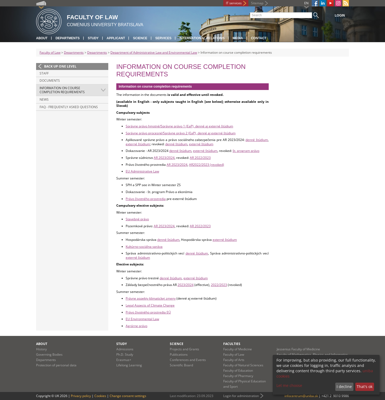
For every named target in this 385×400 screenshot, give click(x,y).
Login (340, 15)
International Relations (202, 38)
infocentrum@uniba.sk (301, 396)
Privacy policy (81, 396)
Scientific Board (181, 365)
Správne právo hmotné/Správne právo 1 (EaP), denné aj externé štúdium (179, 126)
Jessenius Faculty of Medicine (298, 349)
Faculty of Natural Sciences (243, 365)
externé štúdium (138, 144)
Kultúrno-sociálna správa (144, 246)
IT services (234, 3)
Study (93, 38)
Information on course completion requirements (62, 90)
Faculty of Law (50, 52)
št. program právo (246, 150)
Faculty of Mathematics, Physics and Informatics (312, 354)
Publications (179, 354)
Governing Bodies (49, 354)
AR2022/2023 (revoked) (206, 164)
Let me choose (289, 385)
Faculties (231, 344)
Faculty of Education (238, 370)
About (42, 38)
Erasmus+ (123, 360)
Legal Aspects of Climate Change (150, 305)
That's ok (364, 386)
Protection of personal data (56, 365)
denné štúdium (256, 140)
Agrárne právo (136, 326)
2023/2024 (186, 285)
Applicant (116, 38)
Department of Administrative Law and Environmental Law (153, 52)
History (41, 349)
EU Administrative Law (142, 171)
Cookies (100, 396)
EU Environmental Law (142, 319)
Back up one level (60, 66)
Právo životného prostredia (146, 199)
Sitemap (257, 3)
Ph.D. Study (124, 354)
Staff (44, 73)
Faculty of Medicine (237, 349)
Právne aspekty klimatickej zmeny (151, 298)
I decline (344, 386)
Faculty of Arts (233, 360)
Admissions (124, 349)
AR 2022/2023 (200, 157)
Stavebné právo (137, 219)
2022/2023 (219, 285)
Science (140, 38)
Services (163, 38)
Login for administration (241, 396)
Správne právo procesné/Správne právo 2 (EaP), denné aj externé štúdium (181, 133)
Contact (259, 38)
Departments (68, 38)
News (44, 99)
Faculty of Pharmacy (238, 376)
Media (238, 38)
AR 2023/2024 (164, 157)
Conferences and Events (188, 360)
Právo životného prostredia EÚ (148, 312)
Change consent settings (128, 396)
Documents (50, 80)
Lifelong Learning (129, 365)
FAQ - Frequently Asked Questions (69, 107)
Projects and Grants (184, 349)
